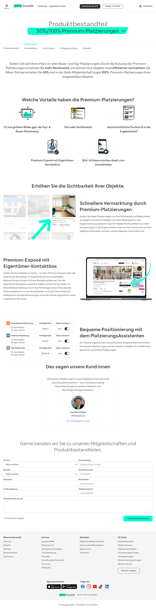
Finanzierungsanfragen (128, 552)
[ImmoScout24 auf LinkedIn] (107, 588)
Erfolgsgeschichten (69, 48)
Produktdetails (30, 48)
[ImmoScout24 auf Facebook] (82, 588)
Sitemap (7, 549)
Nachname (83, 479)
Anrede (6, 470)
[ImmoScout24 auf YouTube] (95, 588)
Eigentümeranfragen (127, 549)
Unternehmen (85, 460)
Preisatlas (46, 556)
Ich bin (6, 460)
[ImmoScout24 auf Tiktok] (101, 588)
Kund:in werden (128, 570)
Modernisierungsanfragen (129, 560)
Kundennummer (86, 470)
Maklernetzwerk (125, 545)
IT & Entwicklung (49, 552)
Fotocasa (46, 564)
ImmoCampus (48, 48)
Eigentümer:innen (57, 6)
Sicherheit (84, 552)
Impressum (8, 556)
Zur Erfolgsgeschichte (78, 421)
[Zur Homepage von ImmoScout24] (23, 7)
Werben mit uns (125, 564)
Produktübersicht (11, 48)
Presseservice (48, 545)
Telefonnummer (86, 489)
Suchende (42, 6)
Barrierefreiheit (10, 552)
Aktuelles (87, 48)
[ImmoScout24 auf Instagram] (89, 588)
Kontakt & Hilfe (48, 541)
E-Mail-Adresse (10, 489)
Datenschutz (85, 549)
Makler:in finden (112, 6)
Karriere (6, 545)
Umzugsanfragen (126, 556)
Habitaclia (46, 567)
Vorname (7, 479)
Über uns (7, 541)
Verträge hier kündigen (52, 549)
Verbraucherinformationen (92, 545)
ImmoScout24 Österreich (53, 560)
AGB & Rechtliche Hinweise (92, 541)
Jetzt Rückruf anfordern (138, 518)
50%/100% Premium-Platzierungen (78, 31)
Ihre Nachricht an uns (13, 498)
